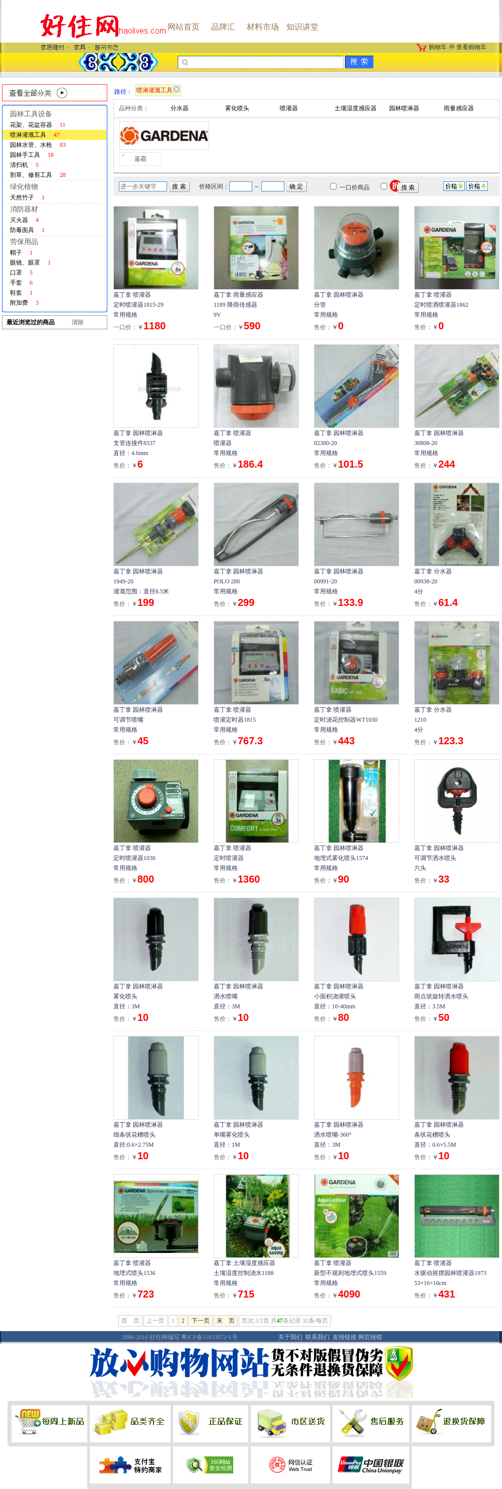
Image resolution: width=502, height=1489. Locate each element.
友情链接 (344, 1337)
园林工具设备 (31, 114)
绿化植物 (24, 186)
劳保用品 (24, 242)
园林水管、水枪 (38, 144)
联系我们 (317, 1337)
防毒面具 (27, 230)
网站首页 (184, 27)
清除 (78, 322)
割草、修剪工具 (38, 174)
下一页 (201, 1320)
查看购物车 (471, 47)
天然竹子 (27, 197)
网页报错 (370, 1337)
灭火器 (24, 220)
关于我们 (290, 1337)
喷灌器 (289, 108)
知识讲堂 (302, 27)
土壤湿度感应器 (355, 108)
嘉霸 (140, 158)
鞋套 (21, 292)
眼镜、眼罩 (30, 262)
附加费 (24, 302)
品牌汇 (223, 27)
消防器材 (24, 209)
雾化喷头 (237, 108)
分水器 (180, 108)
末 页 (226, 1320)
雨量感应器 (459, 108)
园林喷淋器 (404, 108)
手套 (21, 282)
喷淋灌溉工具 (35, 134)
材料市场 (263, 27)
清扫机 (24, 164)
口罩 (21, 272)
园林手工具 (32, 154)
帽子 (21, 252)
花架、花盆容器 (38, 124)
